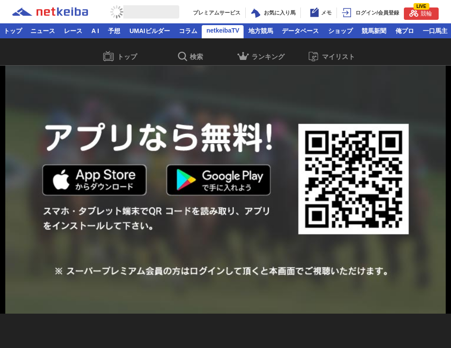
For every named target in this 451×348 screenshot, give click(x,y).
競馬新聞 (374, 30)
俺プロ (405, 30)
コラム (188, 30)
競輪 (420, 12)
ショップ (340, 30)
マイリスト (331, 56)
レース (73, 30)
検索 (190, 57)
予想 (114, 30)
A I (95, 30)
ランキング (261, 57)
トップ (13, 30)
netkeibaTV (223, 30)
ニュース (42, 30)
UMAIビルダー (149, 30)
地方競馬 (260, 30)
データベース (300, 30)
